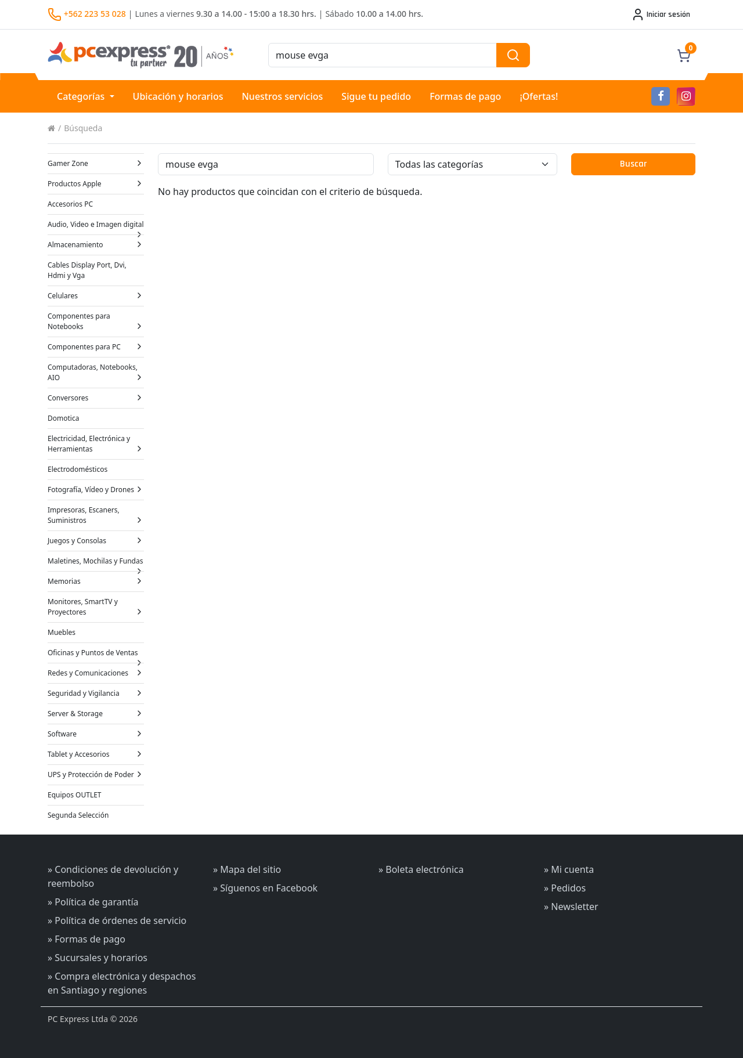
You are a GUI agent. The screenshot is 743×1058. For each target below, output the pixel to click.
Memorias (96, 581)
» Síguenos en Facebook (265, 888)
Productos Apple (96, 184)
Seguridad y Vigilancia (96, 693)
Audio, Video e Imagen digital (96, 226)
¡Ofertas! (539, 96)
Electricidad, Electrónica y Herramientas (96, 444)
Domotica (63, 418)
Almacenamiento (96, 245)
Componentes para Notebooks (96, 321)
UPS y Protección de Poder (96, 774)
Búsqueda (83, 127)
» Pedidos (565, 888)
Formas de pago (465, 96)
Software (96, 734)
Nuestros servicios (282, 96)
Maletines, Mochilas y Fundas (96, 563)
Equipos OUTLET (75, 795)
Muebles (61, 632)
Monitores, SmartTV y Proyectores (96, 607)
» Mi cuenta (569, 869)
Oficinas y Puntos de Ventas (96, 655)
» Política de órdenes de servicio (117, 920)
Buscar (633, 164)
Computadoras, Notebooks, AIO (96, 372)
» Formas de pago (86, 939)
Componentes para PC (96, 347)
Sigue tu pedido (376, 96)
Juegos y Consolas (96, 541)
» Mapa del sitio (247, 869)
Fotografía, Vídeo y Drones (96, 489)
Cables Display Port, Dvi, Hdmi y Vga (87, 270)
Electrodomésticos (77, 469)
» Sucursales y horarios (97, 957)
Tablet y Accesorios (96, 754)
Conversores (96, 398)
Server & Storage (96, 713)
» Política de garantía (93, 901)
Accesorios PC (70, 204)
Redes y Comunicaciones (96, 673)
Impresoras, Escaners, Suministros (96, 515)
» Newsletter (571, 906)
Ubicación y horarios (178, 96)
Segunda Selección (78, 815)
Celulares (96, 296)
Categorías (82, 96)
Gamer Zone (96, 163)
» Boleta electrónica (421, 869)
